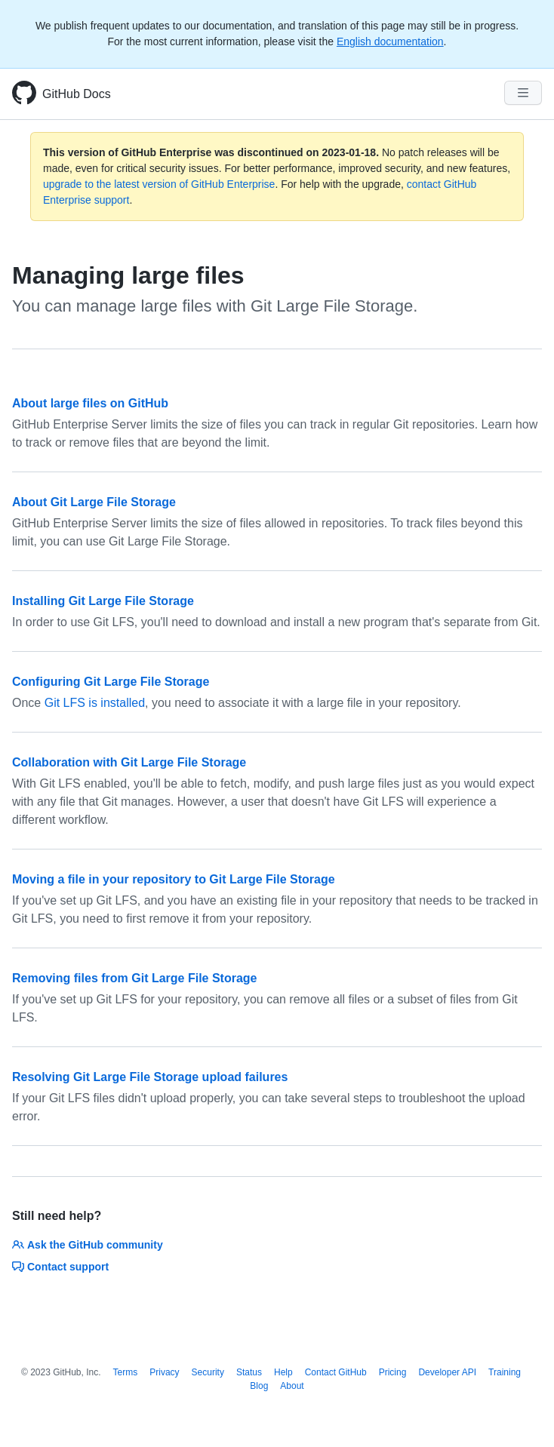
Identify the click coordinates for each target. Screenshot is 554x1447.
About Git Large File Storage (94, 502)
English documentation (390, 41)
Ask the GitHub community (87, 1245)
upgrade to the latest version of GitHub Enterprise (159, 184)
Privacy (164, 1372)
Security (208, 1372)
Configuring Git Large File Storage (110, 681)
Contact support (60, 1267)
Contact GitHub (336, 1372)
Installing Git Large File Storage (103, 600)
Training (504, 1372)
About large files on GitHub (90, 403)
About (291, 1386)
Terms (125, 1372)
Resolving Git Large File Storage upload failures (150, 1077)
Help (283, 1372)
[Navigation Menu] (523, 93)
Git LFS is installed (95, 702)
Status (249, 1372)
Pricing (393, 1372)
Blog (259, 1386)
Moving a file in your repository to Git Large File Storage (173, 879)
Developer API (447, 1372)
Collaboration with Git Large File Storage (129, 762)
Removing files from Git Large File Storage (134, 978)
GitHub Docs (76, 94)
